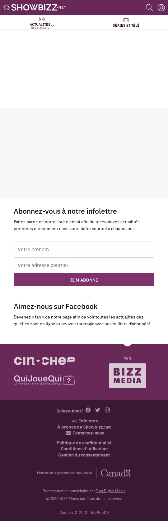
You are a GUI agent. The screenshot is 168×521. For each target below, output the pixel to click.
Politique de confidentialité (84, 443)
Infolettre (85, 421)
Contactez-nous (85, 433)
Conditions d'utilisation (84, 449)
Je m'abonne (84, 280)
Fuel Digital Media (110, 490)
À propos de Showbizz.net (84, 427)
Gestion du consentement (84, 455)
